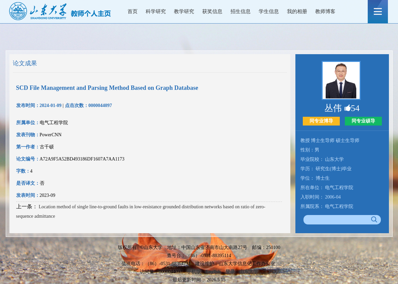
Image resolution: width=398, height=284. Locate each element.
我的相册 (297, 11)
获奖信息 (212, 11)
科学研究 (156, 11)
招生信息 (240, 11)
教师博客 (325, 11)
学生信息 (269, 11)
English (213, 271)
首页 (133, 11)
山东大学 (248, 271)
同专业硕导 (363, 120)
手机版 (194, 271)
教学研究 (184, 11)
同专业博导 (321, 120)
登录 (230, 271)
